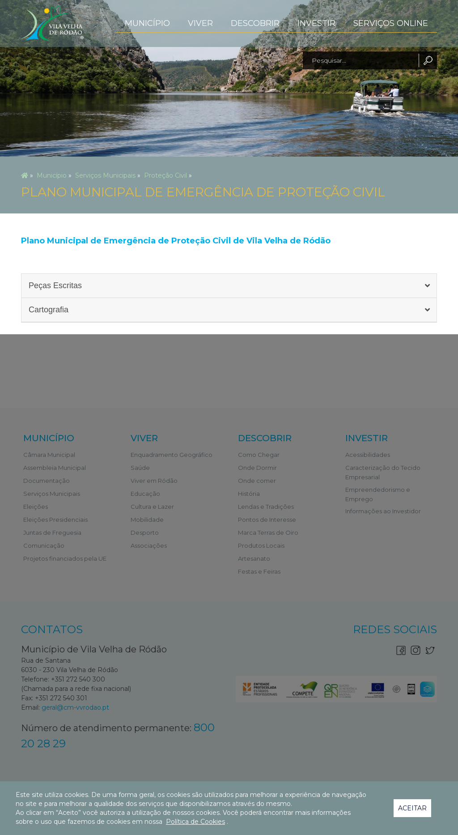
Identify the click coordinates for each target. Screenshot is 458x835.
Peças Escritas (55, 285)
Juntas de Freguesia (52, 532)
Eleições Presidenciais (55, 519)
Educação (145, 493)
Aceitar (412, 808)
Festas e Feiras (259, 571)
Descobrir (255, 23)
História (249, 493)
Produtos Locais (261, 545)
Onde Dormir (257, 467)
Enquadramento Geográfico (171, 454)
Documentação (46, 480)
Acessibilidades (367, 454)
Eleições (35, 506)
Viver (200, 23)
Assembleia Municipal (54, 467)
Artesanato (254, 558)
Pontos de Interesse (267, 519)
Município (147, 23)
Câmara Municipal (49, 454)
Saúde (140, 467)
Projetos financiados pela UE (64, 558)
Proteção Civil (165, 175)
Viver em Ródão (154, 480)
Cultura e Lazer (152, 506)
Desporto (145, 532)
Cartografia (48, 309)
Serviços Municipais (105, 175)
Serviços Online (390, 23)
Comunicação (43, 545)
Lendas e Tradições (266, 506)
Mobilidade (147, 519)
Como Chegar (259, 454)
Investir (316, 23)
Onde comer (257, 480)
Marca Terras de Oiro (268, 532)
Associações (149, 545)
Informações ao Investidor (383, 511)
